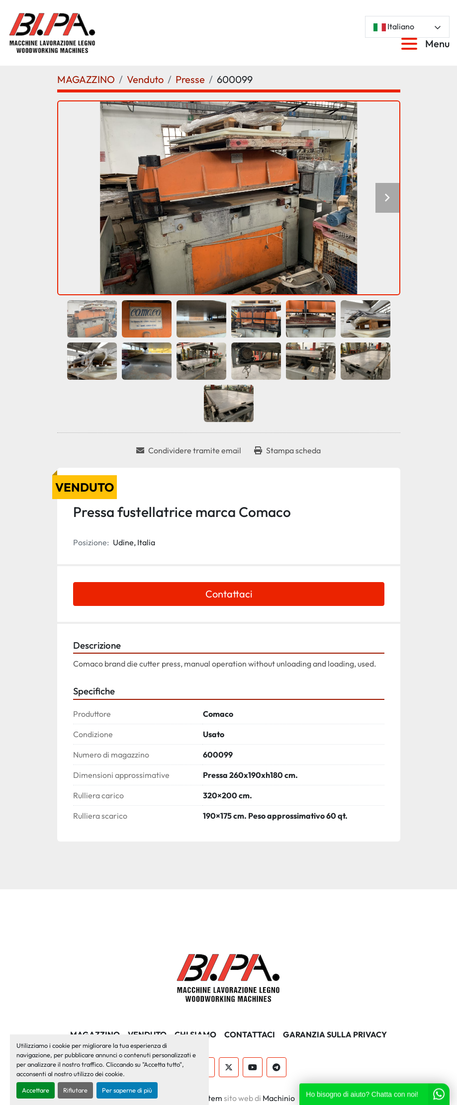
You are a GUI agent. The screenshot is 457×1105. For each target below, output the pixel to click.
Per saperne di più (127, 1090)
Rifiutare (75, 1090)
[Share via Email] (189, 450)
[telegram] (276, 1067)
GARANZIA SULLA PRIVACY (335, 1034)
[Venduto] (145, 79)
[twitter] (229, 1067)
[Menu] (411, 44)
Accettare (35, 1090)
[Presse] (190, 79)
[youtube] (253, 1067)
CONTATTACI (249, 1034)
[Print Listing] (287, 450)
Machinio (279, 1098)
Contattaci (228, 594)
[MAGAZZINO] (86, 79)
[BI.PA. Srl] (228, 976)
